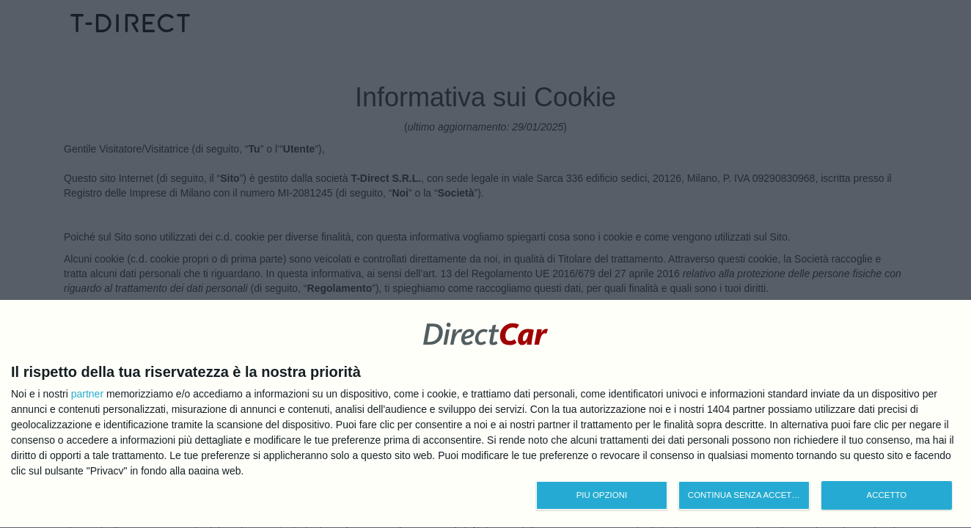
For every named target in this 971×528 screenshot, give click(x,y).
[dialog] (485, 413)
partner (87, 392)
